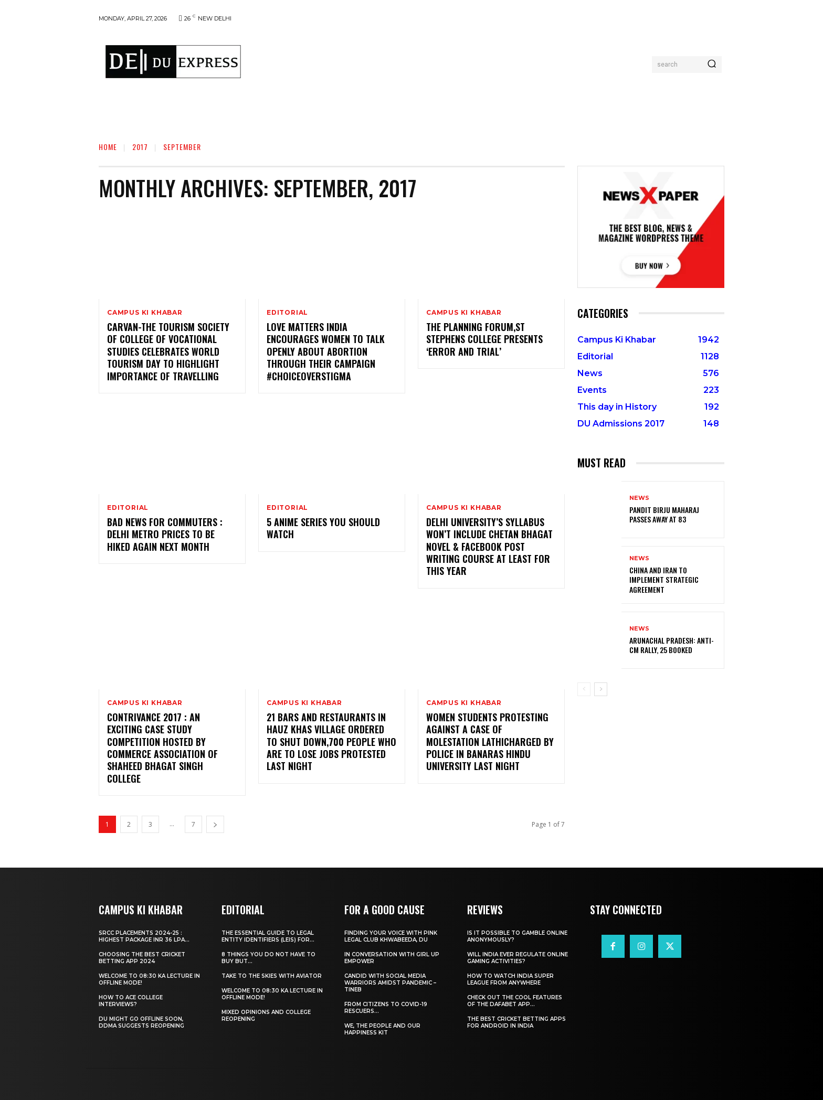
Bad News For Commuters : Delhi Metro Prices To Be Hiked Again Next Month (165, 534)
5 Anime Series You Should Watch (323, 528)
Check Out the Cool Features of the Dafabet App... (514, 1001)
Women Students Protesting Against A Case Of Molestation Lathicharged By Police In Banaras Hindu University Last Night (490, 741)
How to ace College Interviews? (131, 1001)
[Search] (712, 64)
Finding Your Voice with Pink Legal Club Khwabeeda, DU (390, 936)
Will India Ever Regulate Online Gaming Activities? (517, 958)
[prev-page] (583, 689)
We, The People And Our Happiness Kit (382, 1029)
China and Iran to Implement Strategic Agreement (664, 579)
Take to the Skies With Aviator (271, 976)
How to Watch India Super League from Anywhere (510, 979)
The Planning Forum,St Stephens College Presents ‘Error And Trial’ (484, 339)
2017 (140, 146)
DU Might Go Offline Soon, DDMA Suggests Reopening (141, 1022)
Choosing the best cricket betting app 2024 (142, 958)
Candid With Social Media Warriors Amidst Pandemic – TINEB (390, 983)
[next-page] (215, 824)
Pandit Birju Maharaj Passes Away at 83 (664, 514)
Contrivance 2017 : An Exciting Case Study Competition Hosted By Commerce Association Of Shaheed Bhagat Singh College (162, 747)
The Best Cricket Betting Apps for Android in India (516, 1022)
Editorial (287, 312)
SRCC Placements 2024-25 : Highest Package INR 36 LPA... (144, 936)
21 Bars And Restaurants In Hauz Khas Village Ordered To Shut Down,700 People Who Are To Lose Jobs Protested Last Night (331, 741)
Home (108, 146)
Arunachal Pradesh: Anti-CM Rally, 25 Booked (671, 645)
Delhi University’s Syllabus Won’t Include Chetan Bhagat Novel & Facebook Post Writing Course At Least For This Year (489, 546)
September (182, 146)
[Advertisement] (450, 62)
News (639, 498)
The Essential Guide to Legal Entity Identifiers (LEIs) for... (267, 936)
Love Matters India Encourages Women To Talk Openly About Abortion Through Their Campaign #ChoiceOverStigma (326, 351)
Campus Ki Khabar (145, 312)
